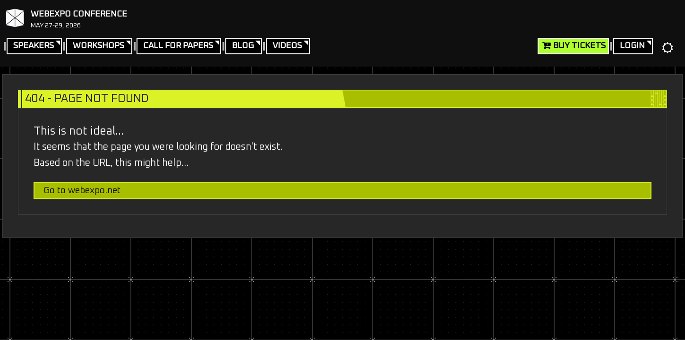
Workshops (98, 46)
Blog (243, 46)
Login (632, 46)
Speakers (33, 46)
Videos (287, 46)
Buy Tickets (579, 46)
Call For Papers (178, 46)
